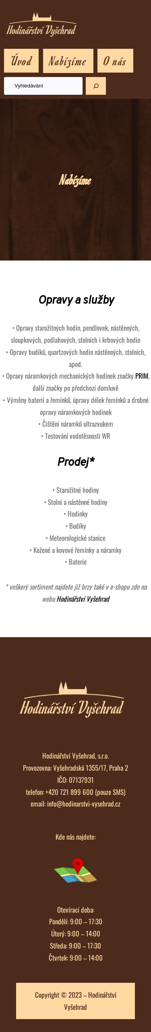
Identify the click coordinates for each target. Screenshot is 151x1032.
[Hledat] (96, 86)
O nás (115, 60)
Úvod (21, 60)
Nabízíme (68, 60)
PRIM (141, 376)
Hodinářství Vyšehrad (82, 599)
